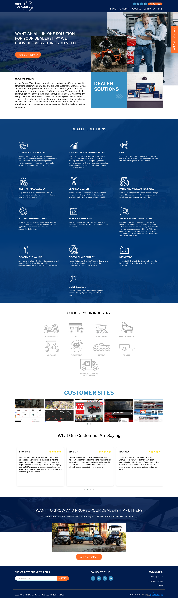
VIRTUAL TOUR (155, 4)
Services (123, 9)
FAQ (160, 9)
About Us (136, 9)
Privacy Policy (157, 576)
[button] (87, 424)
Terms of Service (155, 581)
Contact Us (150, 9)
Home (113, 9)
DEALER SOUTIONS (108, 90)
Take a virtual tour (28, 54)
